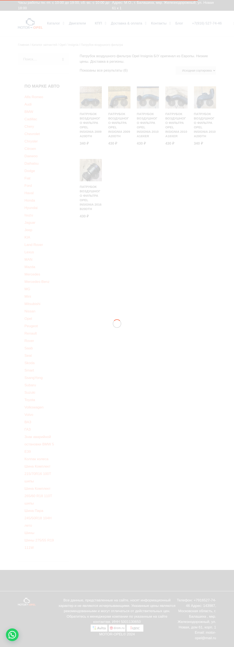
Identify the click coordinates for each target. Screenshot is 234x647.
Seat (28, 356)
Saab (28, 348)
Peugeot (31, 326)
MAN (28, 260)
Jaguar (29, 223)
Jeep (28, 230)
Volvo (28, 415)
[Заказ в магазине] (196, 70)
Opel (62, 44)
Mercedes (32, 274)
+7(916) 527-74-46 (207, 23)
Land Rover (33, 245)
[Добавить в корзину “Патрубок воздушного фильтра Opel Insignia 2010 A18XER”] (181, 102)
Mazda (29, 267)
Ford (28, 186)
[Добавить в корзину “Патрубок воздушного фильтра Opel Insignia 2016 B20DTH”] (95, 175)
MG (27, 289)
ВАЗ (27, 422)
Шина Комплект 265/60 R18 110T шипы (38, 496)
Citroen (30, 149)
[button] (12, 634)
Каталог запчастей (44, 44)
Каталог (53, 23)
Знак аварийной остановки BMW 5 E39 (39, 444)
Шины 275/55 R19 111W (39, 544)
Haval (29, 193)
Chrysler (31, 141)
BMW (28, 112)
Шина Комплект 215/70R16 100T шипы (37, 473)
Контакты (159, 23)
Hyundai (31, 208)
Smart (29, 370)
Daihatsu (31, 163)
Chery (29, 127)
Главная (23, 44)
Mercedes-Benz (37, 282)
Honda (29, 200)
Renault (30, 333)
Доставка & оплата (126, 23)
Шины (29, 533)
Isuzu (28, 215)
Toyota (29, 400)
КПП (98, 23)
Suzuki (29, 393)
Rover (29, 341)
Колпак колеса (36, 459)
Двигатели (77, 23)
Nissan (29, 311)
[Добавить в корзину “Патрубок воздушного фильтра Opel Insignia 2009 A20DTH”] (95, 102)
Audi (28, 104)
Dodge (29, 171)
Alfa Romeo (33, 97)
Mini (27, 296)
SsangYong (33, 378)
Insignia (73, 44)
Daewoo (31, 156)
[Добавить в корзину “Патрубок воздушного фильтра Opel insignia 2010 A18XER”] (152, 102)
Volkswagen (34, 407)
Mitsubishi (32, 304)
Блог (179, 23)
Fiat (27, 178)
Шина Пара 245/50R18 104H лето (38, 518)
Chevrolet (32, 134)
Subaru (30, 385)
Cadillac (30, 119)
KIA (27, 237)
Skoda (29, 363)
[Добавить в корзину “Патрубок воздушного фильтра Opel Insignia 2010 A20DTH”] (209, 102)
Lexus (29, 252)
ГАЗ (27, 429)
